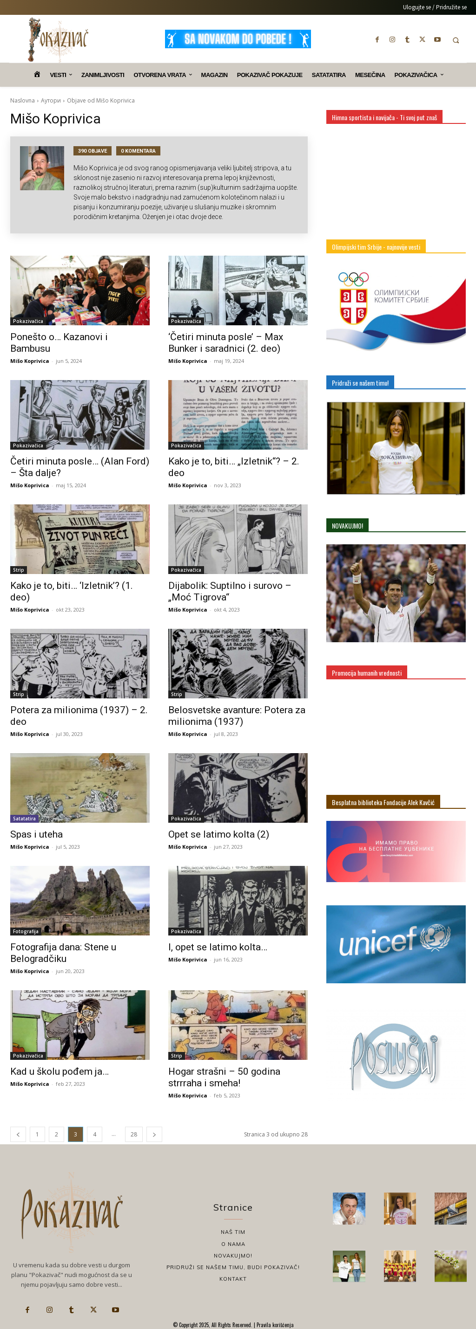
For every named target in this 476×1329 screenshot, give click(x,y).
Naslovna (22, 100)
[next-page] (154, 1134)
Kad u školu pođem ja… (59, 1071)
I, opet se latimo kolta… (217, 947)
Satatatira (24, 818)
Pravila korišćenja (274, 1325)
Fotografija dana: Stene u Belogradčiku (63, 953)
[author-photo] (46, 185)
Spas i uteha (36, 834)
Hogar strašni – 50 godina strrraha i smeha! (224, 1077)
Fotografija (26, 931)
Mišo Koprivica (29, 360)
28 (134, 1134)
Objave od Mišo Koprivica (101, 100)
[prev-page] (18, 1134)
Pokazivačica (28, 321)
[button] (456, 40)
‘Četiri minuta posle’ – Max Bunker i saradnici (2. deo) (225, 342)
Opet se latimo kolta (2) (218, 834)
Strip (18, 570)
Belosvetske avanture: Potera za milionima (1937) (236, 715)
